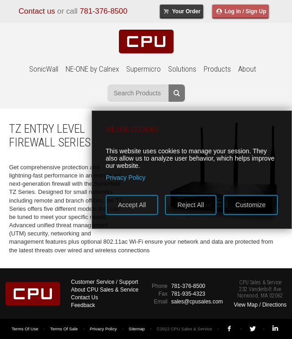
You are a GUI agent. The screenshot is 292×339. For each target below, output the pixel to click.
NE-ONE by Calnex (92, 68)
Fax (163, 294)
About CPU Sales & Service (104, 290)
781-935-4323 (188, 294)
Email (161, 301)
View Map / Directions (260, 305)
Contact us (37, 11)
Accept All (132, 205)
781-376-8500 (104, 11)
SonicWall (43, 68)
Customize (251, 205)
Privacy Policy (103, 328)
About (247, 68)
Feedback (83, 305)
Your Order (181, 11)
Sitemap (137, 328)
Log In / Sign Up (240, 11)
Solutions (182, 68)
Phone (160, 286)
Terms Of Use (24, 328)
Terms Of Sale (64, 328)
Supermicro (143, 68)
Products (217, 68)
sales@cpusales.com (197, 301)
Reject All (190, 205)
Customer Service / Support (104, 282)
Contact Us (84, 297)
